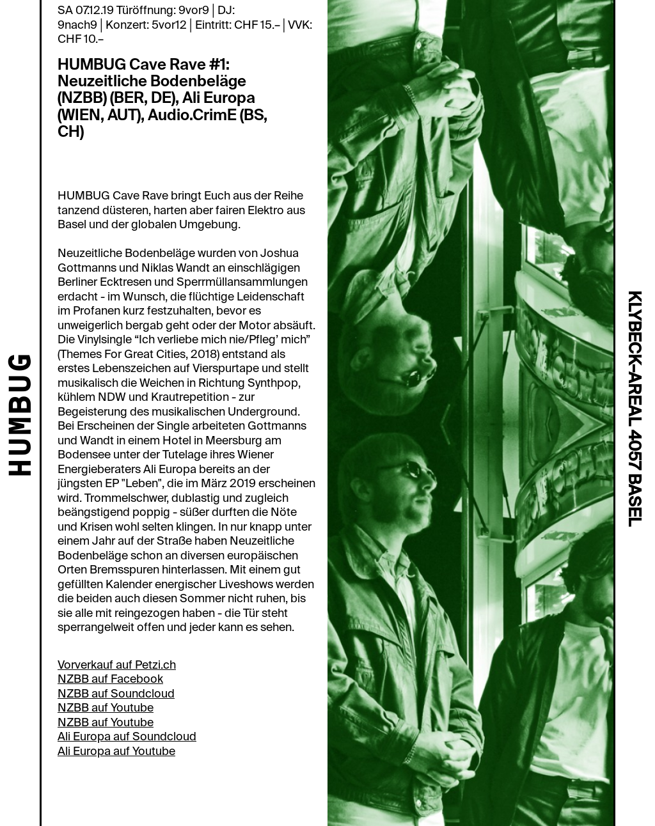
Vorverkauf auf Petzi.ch (117, 665)
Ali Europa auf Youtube (116, 751)
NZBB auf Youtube (106, 707)
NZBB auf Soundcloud (116, 693)
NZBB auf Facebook (110, 679)
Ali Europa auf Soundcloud (127, 736)
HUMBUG (22, 416)
